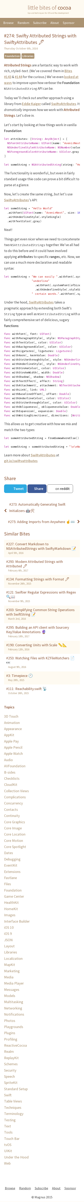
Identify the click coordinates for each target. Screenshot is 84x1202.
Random (23, 23)
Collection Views (16, 791)
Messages (11, 989)
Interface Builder (17, 921)
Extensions (12, 871)
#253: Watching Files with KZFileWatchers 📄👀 (40, 660)
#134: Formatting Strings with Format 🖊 (38, 579)
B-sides (9, 772)
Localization (13, 958)
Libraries (28, 56)
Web (7, 1163)
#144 (18, 77)
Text (7, 1126)
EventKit (10, 865)
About (54, 23)
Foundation (12, 56)
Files (7, 884)
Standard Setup (16, 1089)
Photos (9, 1020)
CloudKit (10, 784)
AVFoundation (14, 766)
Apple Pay (11, 741)
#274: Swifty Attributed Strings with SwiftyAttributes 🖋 (40, 38)
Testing (10, 1120)
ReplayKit (11, 1057)
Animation (12, 722)
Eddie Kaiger (31, 104)
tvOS (7, 1144)
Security (10, 1070)
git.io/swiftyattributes (21, 461)
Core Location (14, 834)
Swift (8, 1095)
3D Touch (11, 716)
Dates (8, 852)
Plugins (9, 1033)
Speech (9, 1076)
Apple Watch (13, 753)
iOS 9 (8, 933)
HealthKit (11, 902)
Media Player (14, 983)
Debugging (12, 859)
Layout (9, 946)
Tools (8, 1132)
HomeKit (11, 908)
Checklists (12, 778)
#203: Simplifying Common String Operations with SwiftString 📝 (40, 612)
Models (9, 995)
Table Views (13, 1101)
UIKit (8, 1150)
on (62, 488)
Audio (8, 759)
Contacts (11, 809)
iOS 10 (9, 927)
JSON (8, 940)
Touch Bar (12, 1138)
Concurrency (13, 803)
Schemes (11, 1064)
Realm (9, 1051)
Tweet (18, 488)
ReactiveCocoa (15, 1045)
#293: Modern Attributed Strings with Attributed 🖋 (34, 563)
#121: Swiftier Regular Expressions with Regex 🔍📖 (41, 594)
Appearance (13, 728)
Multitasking (13, 1001)
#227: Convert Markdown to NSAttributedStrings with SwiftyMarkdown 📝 (41, 546)
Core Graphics (14, 822)
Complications (15, 797)
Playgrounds (13, 1026)
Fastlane (10, 877)
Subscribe (40, 23)
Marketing (12, 971)
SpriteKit (10, 1082)
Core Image (13, 828)
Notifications (14, 1014)
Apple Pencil (13, 747)
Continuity (12, 815)
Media (8, 977)
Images (9, 915)
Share (38, 488)
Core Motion (13, 840)
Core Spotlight (15, 846)
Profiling (10, 1039)
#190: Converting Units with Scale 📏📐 (36, 645)
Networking (13, 1008)
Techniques (12, 1107)
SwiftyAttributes (63, 104)
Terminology (13, 1113)
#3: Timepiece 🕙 (19, 675)
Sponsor (68, 23)
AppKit (9, 735)
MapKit (9, 964)
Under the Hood (16, 1157)
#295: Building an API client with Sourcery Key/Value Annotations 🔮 (37, 629)
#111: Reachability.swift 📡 (26, 689)
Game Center (14, 896)
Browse (8, 23)
